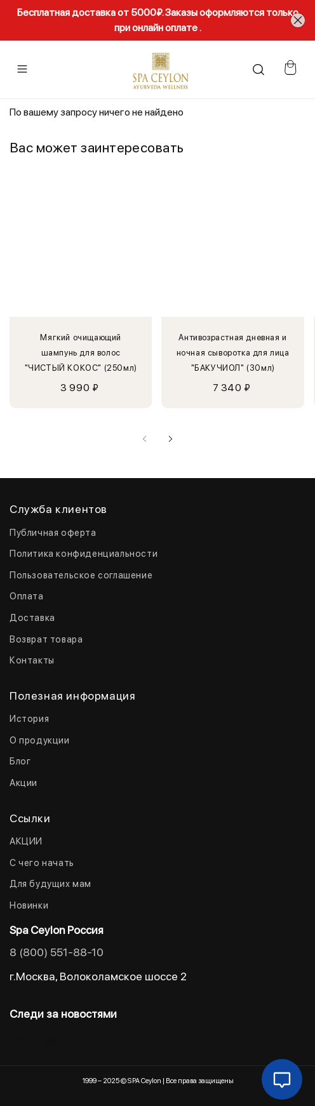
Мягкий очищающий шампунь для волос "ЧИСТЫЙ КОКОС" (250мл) (81, 353)
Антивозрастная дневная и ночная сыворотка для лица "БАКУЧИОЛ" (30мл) (233, 353)
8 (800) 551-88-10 (57, 952)
